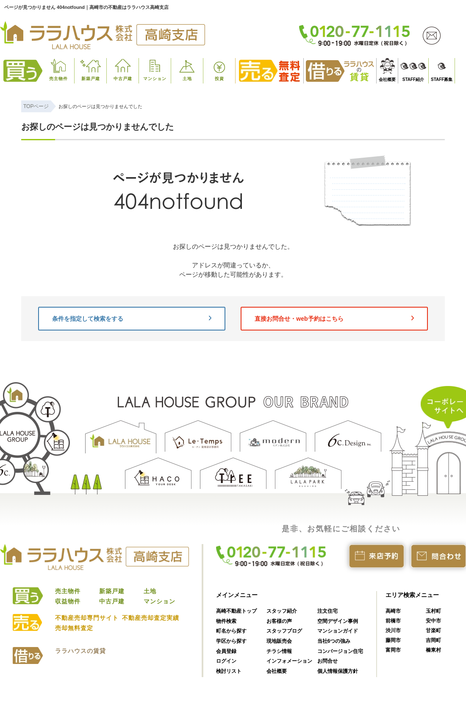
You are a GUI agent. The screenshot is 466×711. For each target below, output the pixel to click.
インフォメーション (289, 661)
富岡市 (393, 650)
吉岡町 (433, 640)
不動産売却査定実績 (150, 617)
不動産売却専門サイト (87, 617)
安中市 (433, 621)
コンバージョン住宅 (340, 651)
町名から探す (231, 631)
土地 (187, 78)
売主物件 (58, 78)
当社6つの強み (334, 641)
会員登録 (226, 651)
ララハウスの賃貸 (80, 650)
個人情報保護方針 (337, 671)
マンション (154, 78)
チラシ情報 (279, 651)
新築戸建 (90, 78)
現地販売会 (279, 641)
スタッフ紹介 (281, 611)
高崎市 (393, 611)
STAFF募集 (441, 79)
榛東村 (433, 650)
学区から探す (231, 641)
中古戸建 (123, 78)
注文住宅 (327, 611)
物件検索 (226, 621)
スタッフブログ (284, 631)
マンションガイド (337, 631)
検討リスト (228, 671)
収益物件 (67, 601)
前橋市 (393, 621)
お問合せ (327, 661)
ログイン (226, 661)
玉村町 (433, 611)
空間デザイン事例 (337, 621)
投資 (219, 78)
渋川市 (393, 630)
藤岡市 (393, 640)
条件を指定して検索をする (131, 318)
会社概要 (387, 79)
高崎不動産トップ (236, 611)
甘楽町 (433, 630)
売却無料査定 (74, 628)
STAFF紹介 (413, 79)
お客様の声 (279, 621)
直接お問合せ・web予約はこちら (334, 318)
